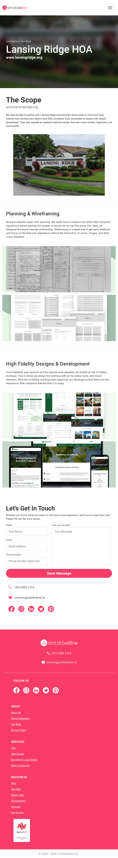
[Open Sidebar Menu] (110, 8)
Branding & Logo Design (24, 759)
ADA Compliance (20, 765)
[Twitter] (41, 608)
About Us (16, 712)
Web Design (17, 753)
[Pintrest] (51, 608)
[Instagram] (21, 608)
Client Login (17, 795)
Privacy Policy (18, 730)
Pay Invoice (17, 812)
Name (9, 525)
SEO (13, 748)
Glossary (16, 806)
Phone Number (13, 554)
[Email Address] (26, 546)
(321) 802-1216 (24, 587)
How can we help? (61, 525)
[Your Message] (82, 546)
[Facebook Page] (11, 608)
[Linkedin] (31, 608)
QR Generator (18, 800)
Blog (13, 783)
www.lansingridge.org (22, 107)
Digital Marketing (20, 718)
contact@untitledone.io (30, 597)
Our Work (16, 724)
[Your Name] (26, 531)
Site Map (16, 789)
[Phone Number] (26, 561)
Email (9, 540)
